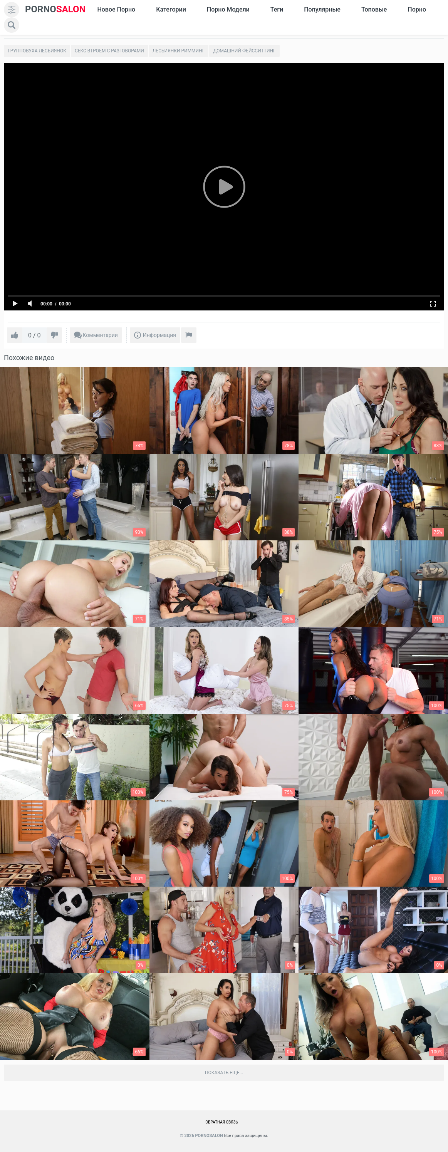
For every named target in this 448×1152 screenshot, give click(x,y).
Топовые (374, 9)
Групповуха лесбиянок (37, 51)
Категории (171, 9)
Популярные (322, 9)
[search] (11, 25)
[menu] (11, 9)
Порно (417, 9)
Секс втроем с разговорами (109, 51)
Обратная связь (221, 1122)
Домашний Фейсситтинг (244, 51)
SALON (55, 9)
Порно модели (228, 9)
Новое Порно (116, 9)
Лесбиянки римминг (179, 51)
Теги (276, 9)
